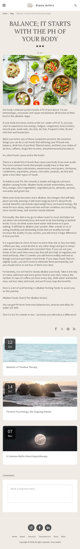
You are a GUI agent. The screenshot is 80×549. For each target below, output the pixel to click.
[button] (4, 5)
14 (10, 388)
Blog (12, 13)
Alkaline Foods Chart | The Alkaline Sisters (25, 297)
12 (10, 343)
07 (10, 433)
